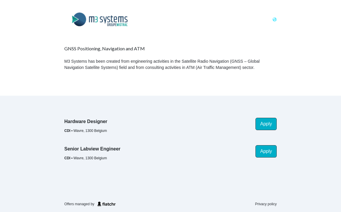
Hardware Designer (85, 121)
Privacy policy (266, 204)
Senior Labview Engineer (92, 148)
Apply (266, 123)
